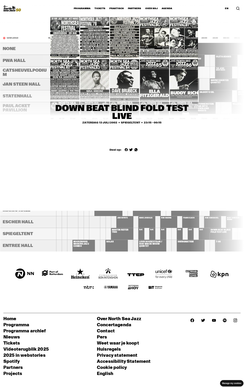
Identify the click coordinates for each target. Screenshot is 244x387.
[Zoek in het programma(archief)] (238, 8)
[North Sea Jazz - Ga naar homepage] (12, 8)
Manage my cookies (231, 383)
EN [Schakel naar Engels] (226, 8)
